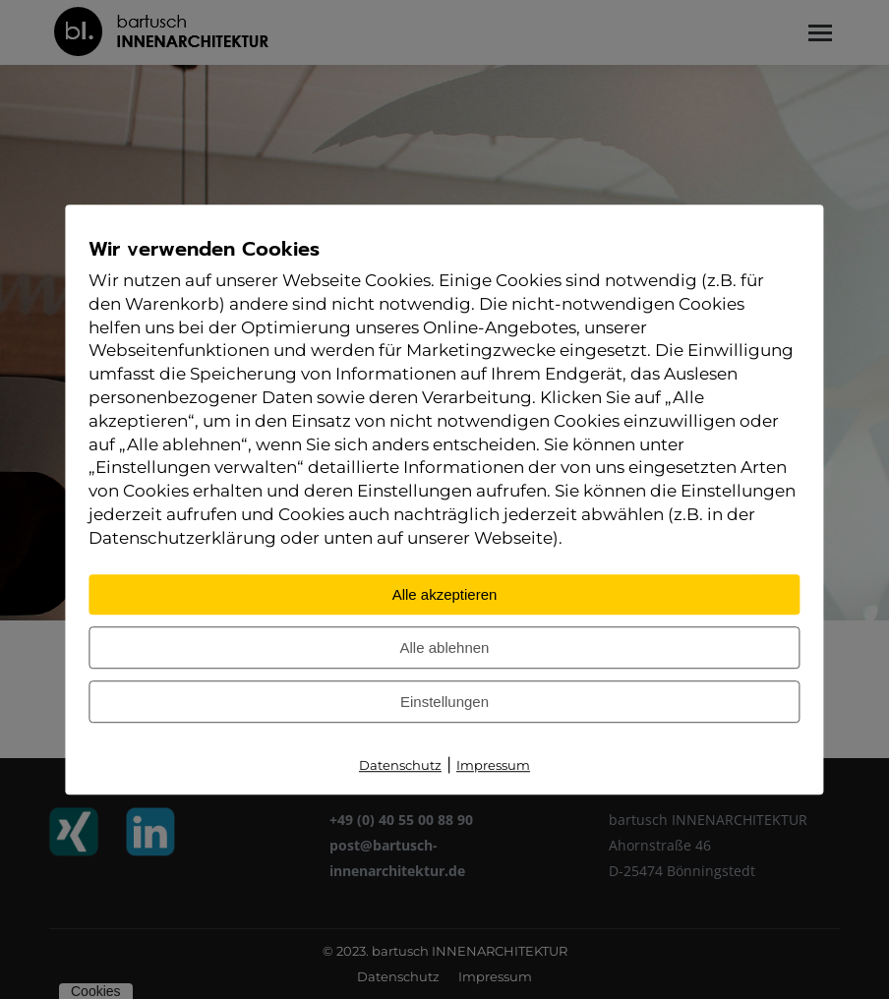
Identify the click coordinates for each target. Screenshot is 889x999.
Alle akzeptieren (445, 594)
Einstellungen (444, 701)
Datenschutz (400, 765)
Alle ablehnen (445, 647)
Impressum (493, 765)
